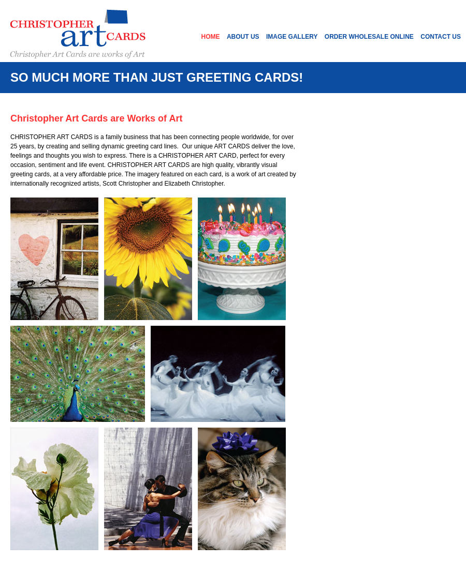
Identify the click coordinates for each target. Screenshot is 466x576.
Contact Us (440, 36)
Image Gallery (292, 36)
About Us (243, 36)
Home (210, 36)
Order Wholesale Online (369, 36)
